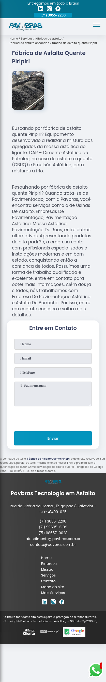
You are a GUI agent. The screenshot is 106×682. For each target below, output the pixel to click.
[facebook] (57, 9)
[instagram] (49, 9)
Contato (48, 581)
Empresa (49, 563)
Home (46, 557)
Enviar (52, 438)
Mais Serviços (53, 592)
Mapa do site (52, 586)
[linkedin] (40, 9)
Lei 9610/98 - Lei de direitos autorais (32, 471)
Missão (47, 569)
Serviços (48, 575)
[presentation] (53, 418)
